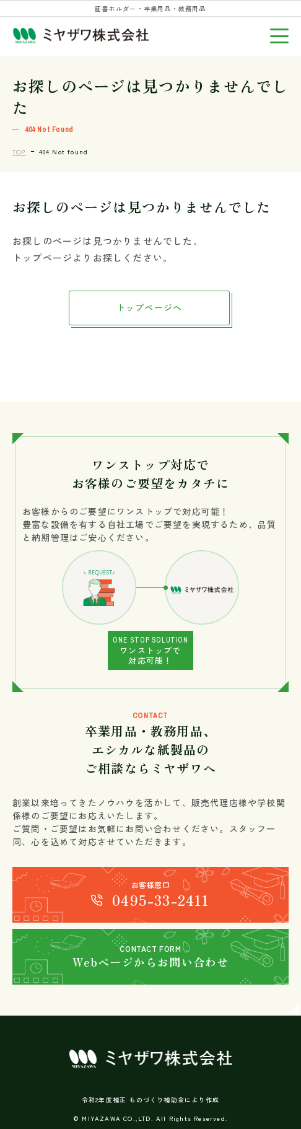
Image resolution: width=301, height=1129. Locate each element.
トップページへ (149, 307)
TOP (19, 151)
